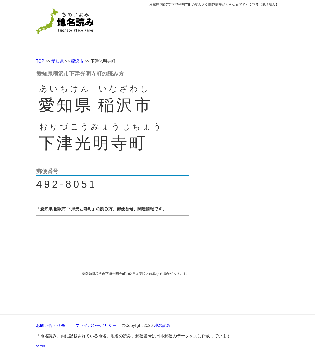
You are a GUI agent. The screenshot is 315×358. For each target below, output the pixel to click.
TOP (40, 61)
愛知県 (57, 61)
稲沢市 (77, 61)
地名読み (162, 325)
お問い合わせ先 (50, 325)
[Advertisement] (195, 30)
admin (40, 346)
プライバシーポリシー (96, 325)
